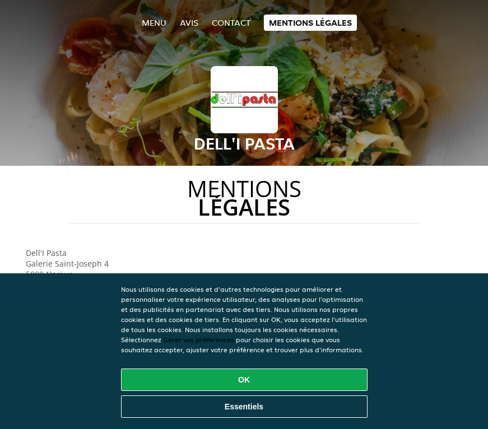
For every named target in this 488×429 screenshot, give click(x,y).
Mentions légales (310, 23)
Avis (189, 23)
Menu (154, 23)
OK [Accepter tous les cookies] (244, 379)
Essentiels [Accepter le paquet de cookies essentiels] (244, 406)
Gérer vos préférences (198, 339)
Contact (231, 23)
